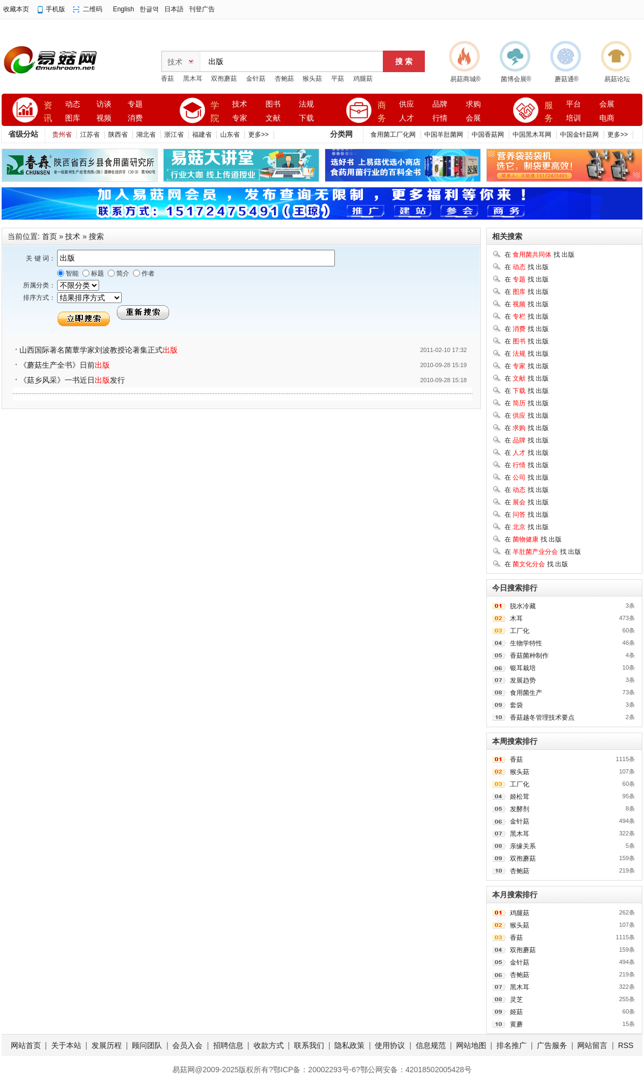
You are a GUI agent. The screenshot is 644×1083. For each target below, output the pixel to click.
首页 (49, 236)
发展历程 (107, 1045)
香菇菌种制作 (529, 655)
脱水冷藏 (523, 606)
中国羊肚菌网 (443, 134)
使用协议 (390, 1045)
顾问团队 (147, 1045)
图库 (72, 118)
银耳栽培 (523, 668)
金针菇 (255, 78)
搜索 (96, 236)
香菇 (167, 78)
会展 (473, 118)
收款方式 (269, 1045)
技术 (239, 104)
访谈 (103, 104)
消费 (135, 118)
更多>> (258, 134)
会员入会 (187, 1045)
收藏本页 (16, 9)
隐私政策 (349, 1045)
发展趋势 (523, 680)
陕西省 (118, 134)
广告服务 (552, 1045)
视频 (103, 118)
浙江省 (174, 134)
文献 (273, 118)
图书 (273, 104)
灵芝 (516, 999)
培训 (573, 118)
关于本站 (66, 1045)
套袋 (516, 705)
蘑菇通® (567, 79)
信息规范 (431, 1045)
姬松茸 (519, 796)
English (123, 9)
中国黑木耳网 (532, 134)
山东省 (230, 134)
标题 (96, 273)
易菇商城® (465, 79)
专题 (135, 104)
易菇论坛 (617, 79)
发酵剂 (519, 809)
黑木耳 (192, 78)
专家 (239, 118)
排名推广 (511, 1045)
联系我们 (309, 1045)
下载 (306, 118)
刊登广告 (202, 9)
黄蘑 (516, 1024)
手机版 (55, 9)
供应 (406, 104)
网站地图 (471, 1045)
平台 (573, 104)
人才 (406, 118)
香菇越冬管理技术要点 (542, 717)
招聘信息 (228, 1045)
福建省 (202, 134)
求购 (473, 104)
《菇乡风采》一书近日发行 (72, 380)
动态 (72, 104)
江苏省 (90, 134)
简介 (122, 273)
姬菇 (516, 1012)
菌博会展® (516, 79)
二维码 (92, 9)
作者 (147, 273)
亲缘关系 (523, 846)
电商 (606, 118)
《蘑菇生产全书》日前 (64, 365)
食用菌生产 (526, 693)
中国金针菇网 (579, 134)
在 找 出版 (540, 254)
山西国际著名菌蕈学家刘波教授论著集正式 (98, 350)
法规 (306, 104)
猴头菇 (312, 78)
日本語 (174, 9)
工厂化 (519, 631)
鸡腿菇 (363, 78)
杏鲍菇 (284, 78)
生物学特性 (526, 643)
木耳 (516, 618)
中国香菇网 (488, 134)
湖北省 (146, 134)
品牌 (439, 104)
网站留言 (592, 1045)
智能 (71, 273)
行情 (439, 118)
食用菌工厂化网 (393, 134)
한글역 (149, 9)
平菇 (337, 78)
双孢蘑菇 (224, 78)
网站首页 (26, 1045)
